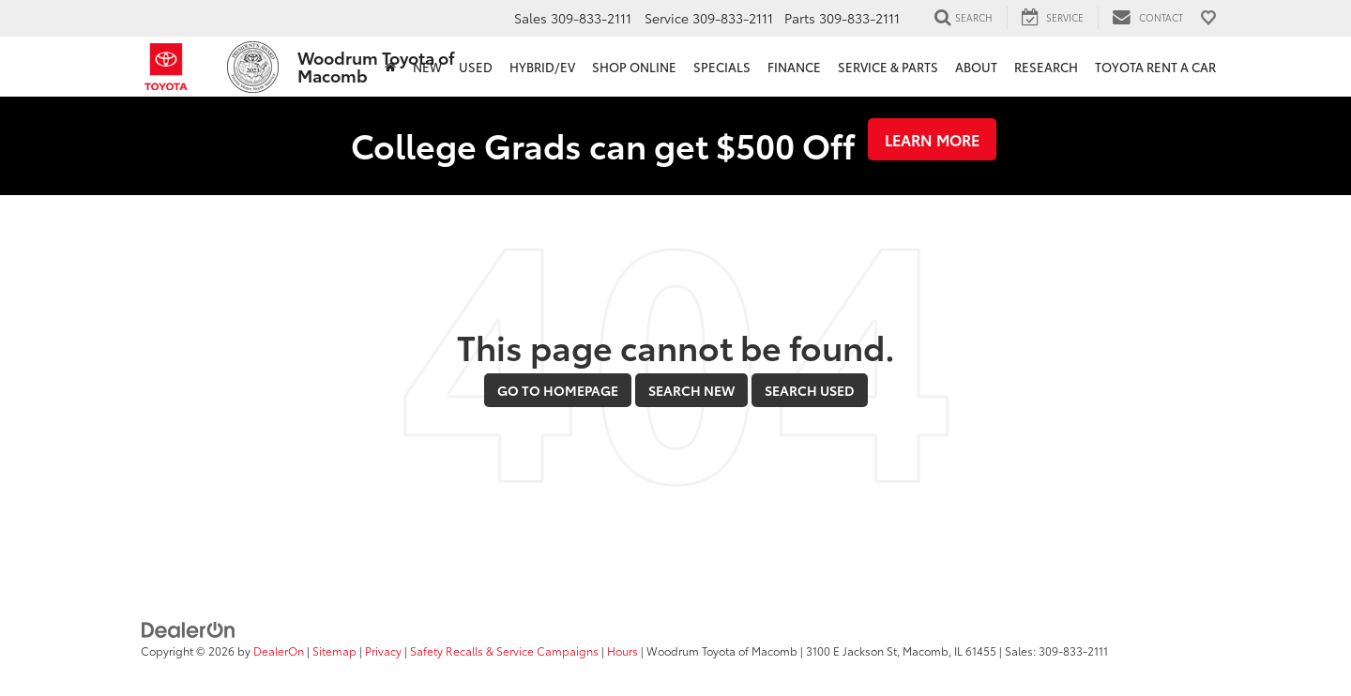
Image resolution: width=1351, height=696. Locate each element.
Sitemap (334, 650)
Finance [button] (794, 66)
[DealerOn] (188, 627)
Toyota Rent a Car (1155, 66)
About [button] (976, 66)
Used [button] (476, 66)
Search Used (810, 390)
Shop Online (634, 66)
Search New (691, 390)
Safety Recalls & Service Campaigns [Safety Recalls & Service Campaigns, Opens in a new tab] (504, 650)
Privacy (383, 650)
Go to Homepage (557, 390)
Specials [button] (722, 66)
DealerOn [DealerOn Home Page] (278, 650)
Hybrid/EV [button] (542, 66)
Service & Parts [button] (888, 66)
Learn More (932, 139)
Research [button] (1046, 66)
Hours (622, 650)
